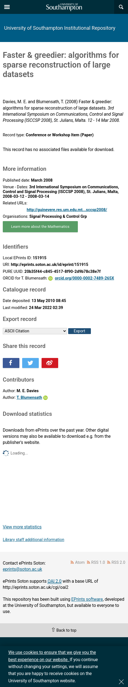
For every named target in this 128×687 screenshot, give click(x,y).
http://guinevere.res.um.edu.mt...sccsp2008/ (67, 209)
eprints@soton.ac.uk (22, 569)
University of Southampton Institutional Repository (59, 28)
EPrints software (87, 599)
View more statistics (22, 527)
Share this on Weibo (50, 363)
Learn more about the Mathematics (40, 226)
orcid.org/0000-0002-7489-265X (84, 278)
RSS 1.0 (98, 562)
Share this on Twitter (30, 363)
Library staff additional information (33, 539)
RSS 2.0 (119, 562)
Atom (80, 562)
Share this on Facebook (11, 363)
